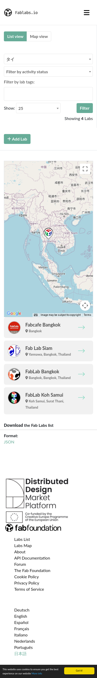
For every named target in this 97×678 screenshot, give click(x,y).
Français (21, 628)
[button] (48, 233)
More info (37, 673)
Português (23, 647)
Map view (39, 36)
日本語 (20, 653)
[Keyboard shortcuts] (36, 315)
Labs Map (23, 545)
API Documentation (32, 557)
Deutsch (21, 609)
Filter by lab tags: (19, 81)
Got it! (79, 670)
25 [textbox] (20, 108)
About (20, 551)
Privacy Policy (26, 582)
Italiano (21, 634)
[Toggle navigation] (86, 12)
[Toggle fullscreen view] (85, 169)
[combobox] (48, 59)
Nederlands (24, 641)
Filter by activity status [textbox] (27, 71)
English (20, 616)
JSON (9, 441)
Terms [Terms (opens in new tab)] (87, 315)
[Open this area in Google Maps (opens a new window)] (14, 313)
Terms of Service (29, 589)
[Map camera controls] (85, 305)
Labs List (22, 539)
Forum (20, 564)
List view (15, 36)
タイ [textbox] (10, 59)
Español (21, 622)
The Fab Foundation (32, 570)
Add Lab (17, 138)
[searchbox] (7, 94)
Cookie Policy (26, 576)
